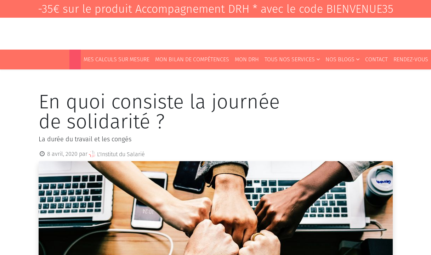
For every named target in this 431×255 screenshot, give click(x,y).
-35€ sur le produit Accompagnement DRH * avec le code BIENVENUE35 (215, 9)
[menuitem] (75, 59)
